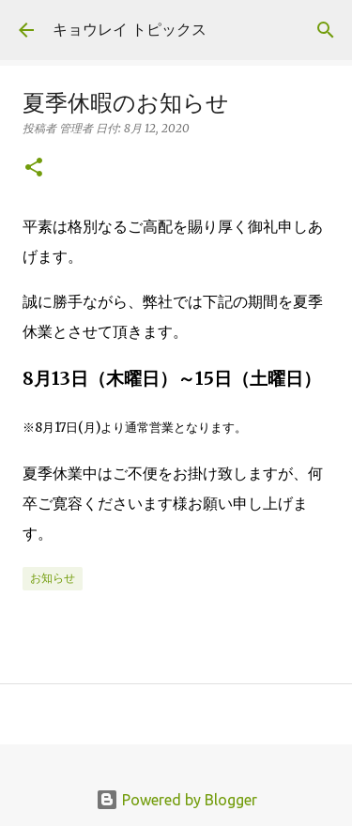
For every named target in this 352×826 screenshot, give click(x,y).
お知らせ (52, 578)
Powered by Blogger (176, 799)
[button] (34, 168)
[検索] (325, 30)
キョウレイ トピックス (130, 29)
